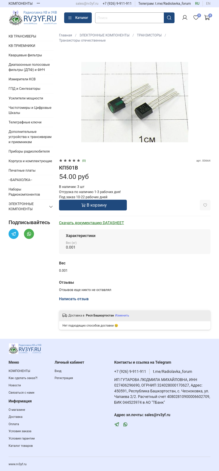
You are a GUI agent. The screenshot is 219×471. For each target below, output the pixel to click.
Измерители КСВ (22, 79)
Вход (58, 371)
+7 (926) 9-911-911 (117, 4)
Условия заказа (20, 431)
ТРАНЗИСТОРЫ (149, 35)
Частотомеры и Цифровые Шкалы (30, 110)
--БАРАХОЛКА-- (20, 180)
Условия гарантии (22, 438)
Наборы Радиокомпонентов (24, 191)
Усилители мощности (26, 98)
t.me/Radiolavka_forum (172, 371)
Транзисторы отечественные (82, 40)
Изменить (122, 315)
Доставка (15, 417)
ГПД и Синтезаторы (24, 89)
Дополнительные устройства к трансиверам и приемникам (30, 137)
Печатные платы (22, 170)
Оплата (14, 424)
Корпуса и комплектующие (30, 161)
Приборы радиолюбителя (29, 151)
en (208, 4)
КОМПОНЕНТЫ (21, 4)
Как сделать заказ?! (23, 378)
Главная (65, 35)
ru (197, 4)
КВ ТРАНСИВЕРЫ (22, 36)
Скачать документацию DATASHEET (91, 222)
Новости (15, 385)
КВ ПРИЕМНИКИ (22, 46)
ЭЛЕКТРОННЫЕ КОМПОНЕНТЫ (104, 35)
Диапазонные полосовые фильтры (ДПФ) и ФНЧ (29, 67)
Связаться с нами (21, 392)
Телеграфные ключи (25, 122)
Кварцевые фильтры (25, 55)
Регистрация (64, 378)
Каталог (78, 18)
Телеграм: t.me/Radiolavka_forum (164, 4)
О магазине (17, 410)
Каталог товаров (21, 446)
